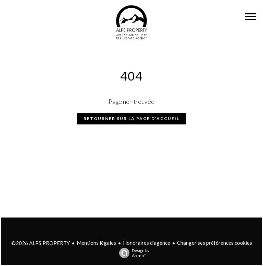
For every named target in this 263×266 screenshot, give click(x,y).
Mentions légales (96, 243)
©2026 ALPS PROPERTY (40, 243)
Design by (132, 253)
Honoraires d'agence (146, 243)
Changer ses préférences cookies (214, 243)
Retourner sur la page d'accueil (131, 118)
